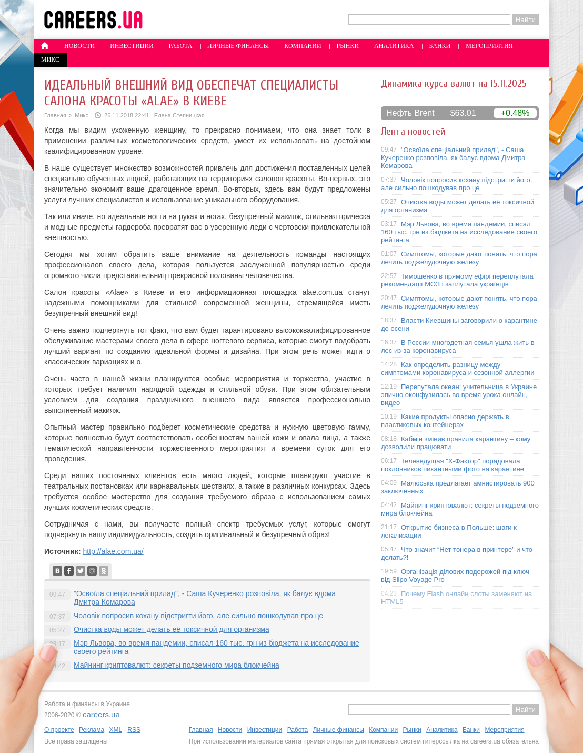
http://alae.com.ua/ (113, 551)
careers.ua (101, 714)
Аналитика (394, 45)
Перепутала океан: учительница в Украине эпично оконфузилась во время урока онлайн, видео (459, 395)
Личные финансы (238, 45)
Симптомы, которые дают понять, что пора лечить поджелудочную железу (459, 258)
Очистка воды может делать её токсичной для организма (171, 629)
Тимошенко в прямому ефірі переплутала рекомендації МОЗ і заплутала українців (457, 280)
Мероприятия (489, 45)
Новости (79, 45)
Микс (50, 59)
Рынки (348, 45)
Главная (55, 115)
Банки (440, 45)
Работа (181, 45)
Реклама (91, 730)
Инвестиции (132, 45)
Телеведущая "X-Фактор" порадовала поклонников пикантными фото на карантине (452, 465)
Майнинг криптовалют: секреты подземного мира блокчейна (176, 665)
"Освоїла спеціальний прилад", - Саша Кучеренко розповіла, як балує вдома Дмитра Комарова (453, 158)
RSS (133, 730)
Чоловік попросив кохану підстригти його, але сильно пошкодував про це (198, 615)
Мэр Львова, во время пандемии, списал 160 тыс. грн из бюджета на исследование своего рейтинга (459, 232)
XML (115, 730)
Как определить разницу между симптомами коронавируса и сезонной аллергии (458, 368)
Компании (302, 45)
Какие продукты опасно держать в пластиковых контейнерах (445, 421)
